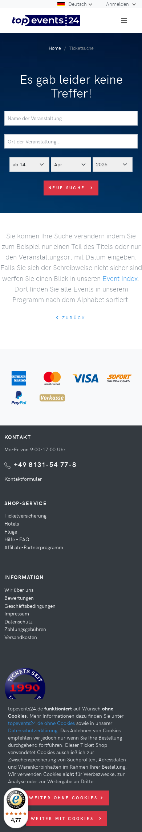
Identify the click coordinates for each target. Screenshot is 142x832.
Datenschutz (18, 621)
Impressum (16, 613)
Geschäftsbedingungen (30, 605)
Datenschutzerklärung (32, 730)
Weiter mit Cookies (66, 818)
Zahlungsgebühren (25, 629)
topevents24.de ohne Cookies (41, 722)
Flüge (10, 531)
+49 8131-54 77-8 (45, 464)
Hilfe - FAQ (16, 539)
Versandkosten (20, 637)
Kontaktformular (23, 478)
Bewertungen (19, 597)
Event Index (120, 278)
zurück (71, 317)
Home (55, 48)
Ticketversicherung (25, 515)
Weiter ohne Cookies (66, 797)
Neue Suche (71, 187)
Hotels (11, 523)
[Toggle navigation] (124, 20)
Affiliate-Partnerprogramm (33, 547)
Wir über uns (18, 589)
